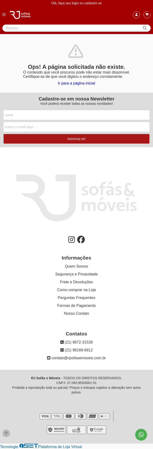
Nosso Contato (76, 313)
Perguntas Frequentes (76, 298)
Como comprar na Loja (76, 290)
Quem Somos (76, 266)
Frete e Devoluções (76, 282)
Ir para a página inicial (76, 83)
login (76, 3)
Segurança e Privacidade (76, 274)
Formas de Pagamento (76, 306)
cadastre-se (93, 3)
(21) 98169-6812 (76, 350)
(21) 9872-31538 (76, 342)
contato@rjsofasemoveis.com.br (76, 358)
